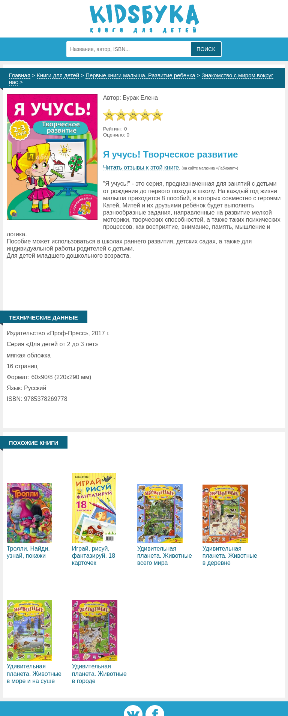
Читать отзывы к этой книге (141, 167)
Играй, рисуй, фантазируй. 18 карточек (93, 555)
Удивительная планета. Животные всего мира (164, 555)
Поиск (205, 49)
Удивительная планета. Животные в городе (99, 673)
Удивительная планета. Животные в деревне (229, 555)
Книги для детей (58, 75)
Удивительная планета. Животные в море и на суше (34, 673)
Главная (19, 75)
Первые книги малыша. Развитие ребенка (140, 75)
